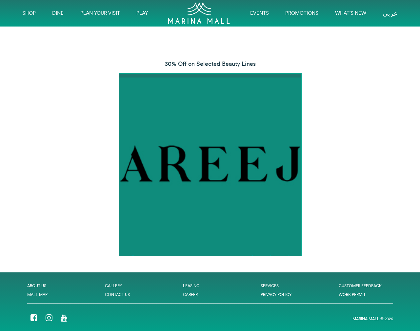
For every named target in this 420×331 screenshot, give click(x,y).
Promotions (301, 13)
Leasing (191, 285)
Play (142, 13)
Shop (29, 13)
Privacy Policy (276, 294)
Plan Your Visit (100, 13)
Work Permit (352, 294)
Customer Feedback (360, 285)
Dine (58, 13)
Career (190, 294)
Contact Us (117, 294)
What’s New (350, 13)
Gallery (113, 285)
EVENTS (259, 13)
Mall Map (37, 294)
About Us (36, 285)
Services (270, 285)
